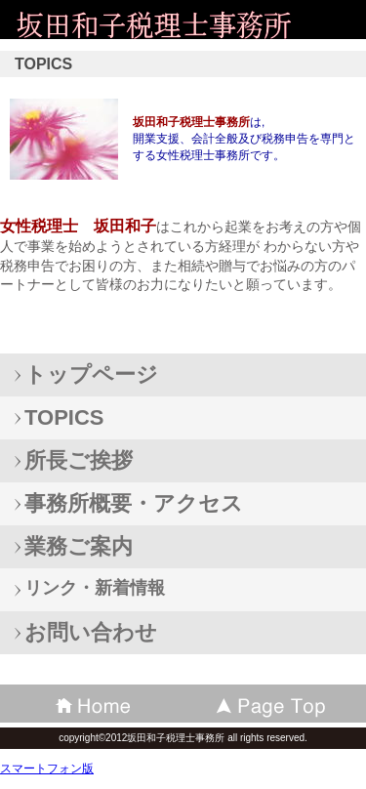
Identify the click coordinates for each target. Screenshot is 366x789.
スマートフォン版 (47, 768)
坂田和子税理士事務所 (156, 24)
